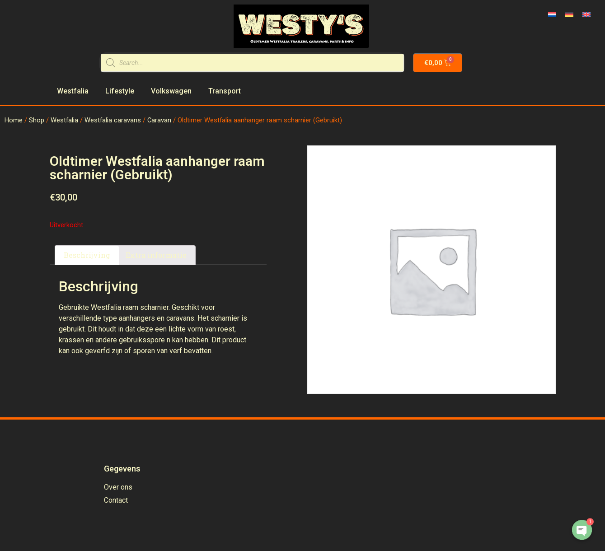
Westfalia (64, 120)
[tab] (87, 255)
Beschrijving (87, 255)
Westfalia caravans (112, 120)
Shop (36, 120)
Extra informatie (156, 255)
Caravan (159, 120)
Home (14, 120)
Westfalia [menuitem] (73, 91)
